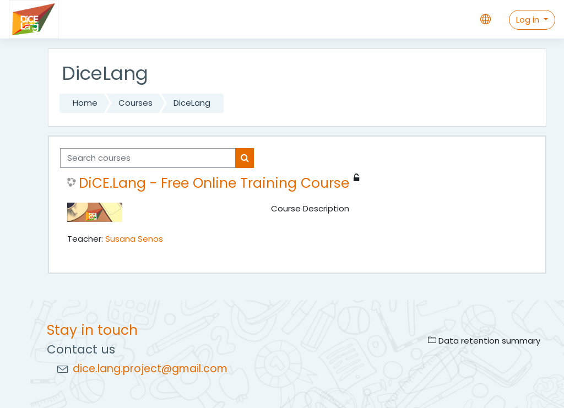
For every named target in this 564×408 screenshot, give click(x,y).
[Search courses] (148, 158)
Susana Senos (134, 238)
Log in (528, 19)
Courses (135, 102)
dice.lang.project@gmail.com (150, 368)
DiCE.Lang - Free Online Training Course (214, 183)
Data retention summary (484, 340)
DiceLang (191, 102)
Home (85, 102)
